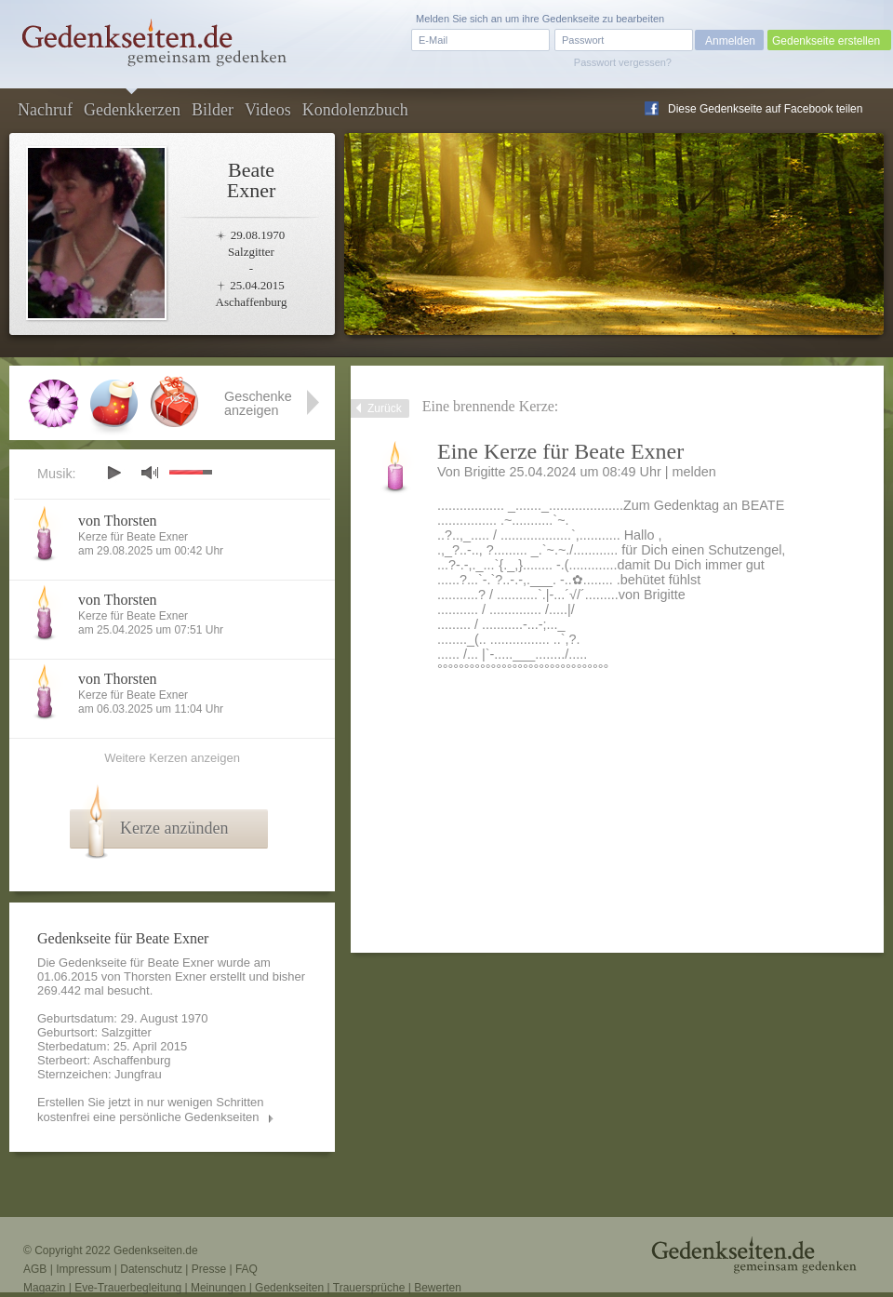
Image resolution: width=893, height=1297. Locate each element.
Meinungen (218, 1287)
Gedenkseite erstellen (826, 40)
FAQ (246, 1269)
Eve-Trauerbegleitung (127, 1287)
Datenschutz (151, 1269)
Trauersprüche (369, 1287)
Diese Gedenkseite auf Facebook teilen (765, 108)
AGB (35, 1269)
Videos (268, 109)
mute (149, 472)
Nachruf (45, 109)
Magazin (44, 1287)
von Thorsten (117, 520)
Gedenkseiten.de (155, 1250)
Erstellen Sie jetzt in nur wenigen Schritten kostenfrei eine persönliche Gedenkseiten (150, 1109)
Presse (209, 1269)
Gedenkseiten (289, 1287)
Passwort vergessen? (623, 62)
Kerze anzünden (174, 828)
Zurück (384, 408)
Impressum (83, 1269)
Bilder (212, 109)
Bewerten (437, 1287)
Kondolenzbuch (355, 109)
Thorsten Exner (165, 976)
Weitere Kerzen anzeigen (172, 758)
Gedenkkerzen (132, 109)
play (113, 472)
